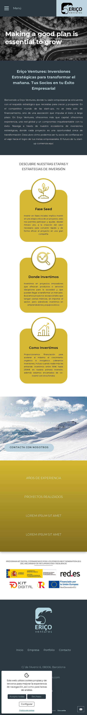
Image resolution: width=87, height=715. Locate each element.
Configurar (27, 704)
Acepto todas (17, 696)
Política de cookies (26, 710)
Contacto (65, 650)
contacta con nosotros (29, 447)
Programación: (55, 710)
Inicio (19, 650)
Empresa (33, 650)
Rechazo (36, 696)
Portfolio (49, 650)
